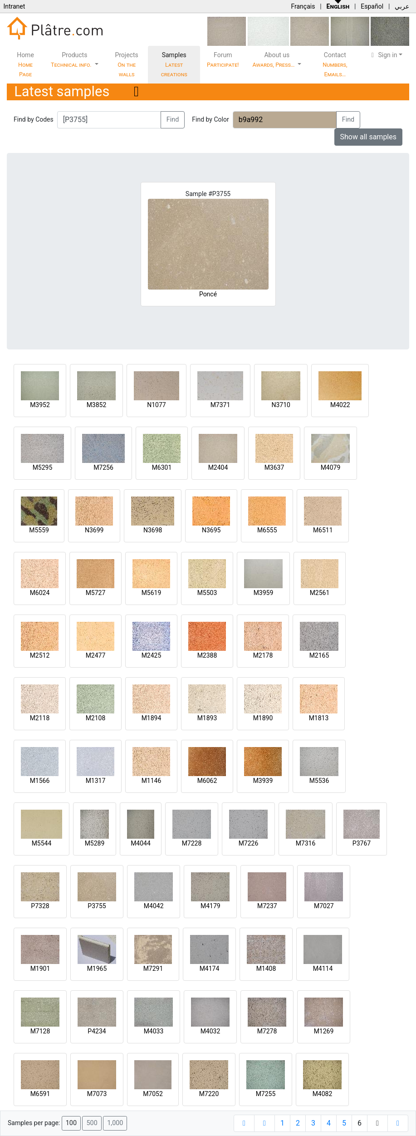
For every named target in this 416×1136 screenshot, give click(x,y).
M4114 (323, 968)
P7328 (40, 906)
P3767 (361, 843)
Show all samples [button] (368, 137)
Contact (335, 64)
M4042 (154, 906)
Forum (223, 59)
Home (25, 64)
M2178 (263, 655)
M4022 (340, 404)
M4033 (154, 1031)
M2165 (319, 655)
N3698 (152, 530)
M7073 (97, 1093)
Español (372, 6)
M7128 (40, 1031)
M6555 (267, 530)
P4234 (97, 1031)
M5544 (42, 843)
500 (91, 1123)
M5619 (152, 592)
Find (172, 119)
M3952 (40, 404)
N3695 (211, 530)
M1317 (96, 780)
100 (71, 1123)
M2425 (152, 655)
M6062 (207, 780)
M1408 (266, 968)
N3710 (280, 404)
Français (303, 6)
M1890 (263, 718)
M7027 (324, 906)
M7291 (153, 968)
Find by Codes (34, 119)
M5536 (319, 780)
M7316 (306, 843)
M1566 (40, 780)
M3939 (263, 780)
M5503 (207, 592)
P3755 (97, 906)
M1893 (207, 718)
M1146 (152, 780)
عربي (402, 6)
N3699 (94, 530)
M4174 (210, 968)
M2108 (96, 718)
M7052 (153, 1093)
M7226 (249, 843)
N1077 (156, 404)
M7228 (192, 843)
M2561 (320, 592)
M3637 (274, 467)
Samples (174, 64)
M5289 (95, 843)
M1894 (152, 718)
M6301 (162, 467)
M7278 (267, 1031)
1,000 (115, 1123)
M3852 (97, 404)
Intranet (14, 6)
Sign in (383, 55)
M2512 (40, 655)
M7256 (103, 467)
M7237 (267, 906)
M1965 (97, 968)
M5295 (43, 467)
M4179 (210, 906)
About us (274, 59)
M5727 (96, 592)
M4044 (141, 843)
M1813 (319, 718)
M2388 (207, 655)
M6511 (323, 530)
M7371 (220, 404)
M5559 (39, 530)
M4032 (210, 1031)
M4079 (331, 467)
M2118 (40, 718)
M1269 (324, 1031)
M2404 (218, 467)
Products (72, 59)
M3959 (264, 592)
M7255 (266, 1093)
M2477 (96, 655)
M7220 (209, 1093)
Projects (126, 64)
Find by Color (210, 119)
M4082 (323, 1093)
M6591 (40, 1093)
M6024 (40, 592)
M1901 (40, 968)
